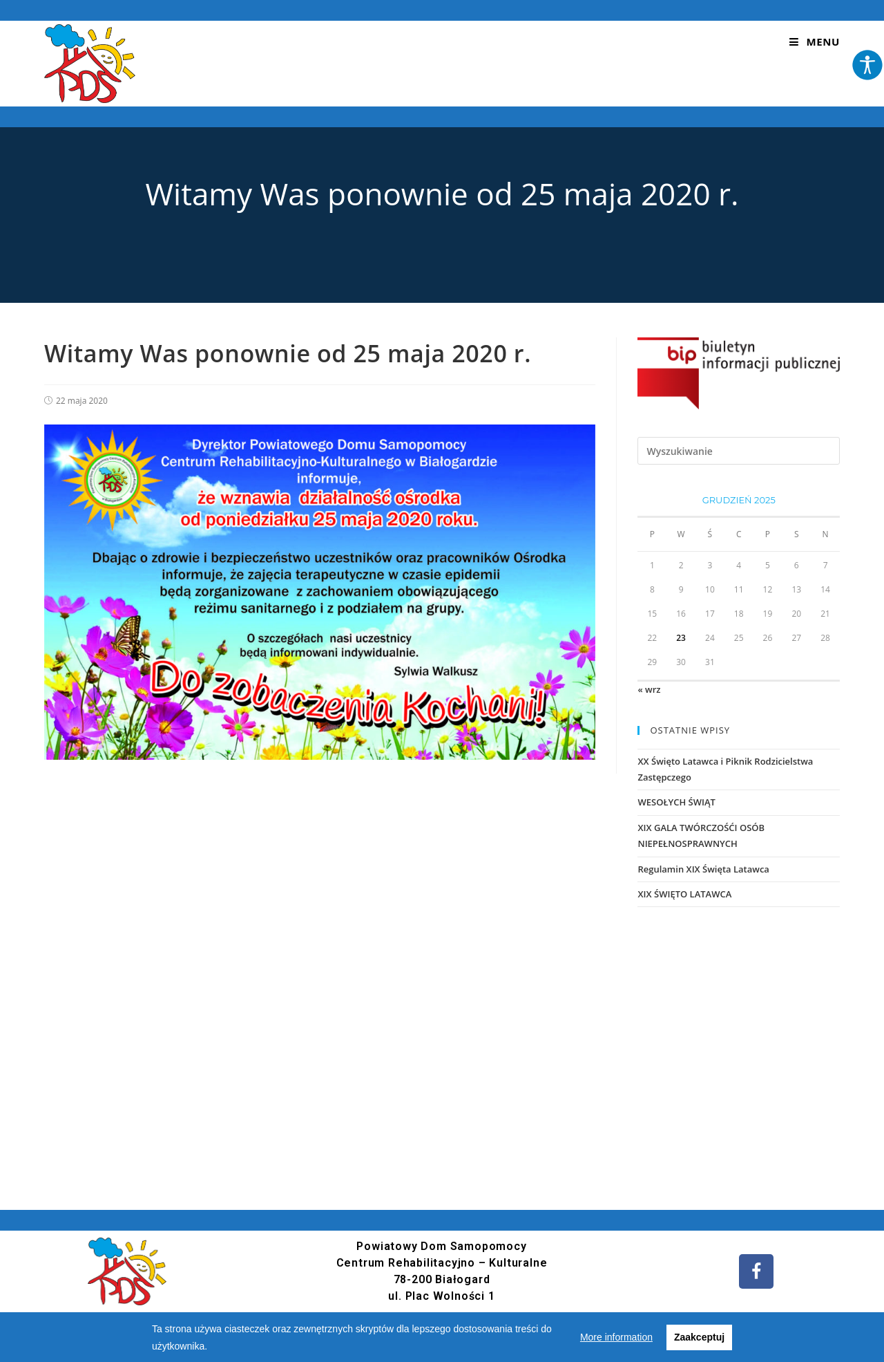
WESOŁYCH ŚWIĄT (676, 802)
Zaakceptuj (699, 1337)
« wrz (648, 689)
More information (616, 1337)
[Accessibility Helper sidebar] (867, 65)
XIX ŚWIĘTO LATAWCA (684, 894)
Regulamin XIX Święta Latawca (703, 869)
